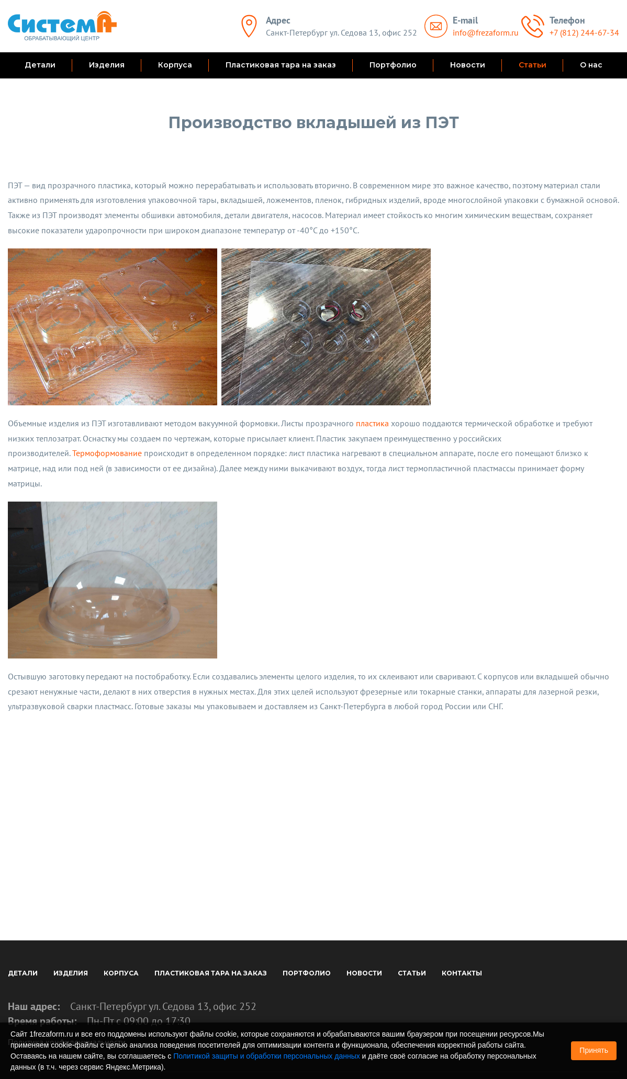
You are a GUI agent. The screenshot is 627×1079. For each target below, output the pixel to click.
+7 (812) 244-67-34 (584, 32)
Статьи (532, 65)
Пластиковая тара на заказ (281, 65)
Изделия (107, 65)
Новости (467, 65)
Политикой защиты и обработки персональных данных (266, 1056)
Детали (40, 65)
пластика (372, 423)
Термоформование (107, 453)
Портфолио (393, 65)
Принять (593, 1050)
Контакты (462, 973)
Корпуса (175, 65)
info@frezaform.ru (486, 32)
